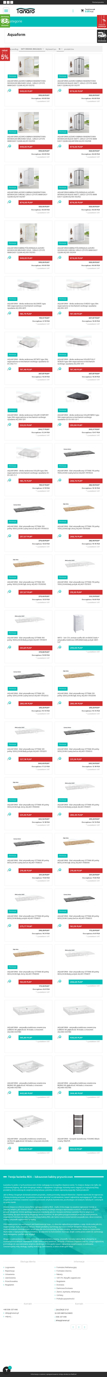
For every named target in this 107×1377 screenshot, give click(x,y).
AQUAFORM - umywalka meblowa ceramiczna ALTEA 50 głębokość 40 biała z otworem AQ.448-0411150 (28, 1141)
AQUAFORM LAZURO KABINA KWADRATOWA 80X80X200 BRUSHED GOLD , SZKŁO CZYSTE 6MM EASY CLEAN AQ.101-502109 (26, 139)
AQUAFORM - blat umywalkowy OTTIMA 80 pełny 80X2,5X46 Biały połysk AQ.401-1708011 (28, 917)
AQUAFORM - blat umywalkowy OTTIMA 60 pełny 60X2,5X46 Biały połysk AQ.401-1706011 (78, 973)
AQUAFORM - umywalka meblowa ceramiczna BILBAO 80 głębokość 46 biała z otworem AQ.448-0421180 (26, 1085)
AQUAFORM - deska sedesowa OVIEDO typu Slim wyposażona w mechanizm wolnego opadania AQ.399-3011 (78, 306)
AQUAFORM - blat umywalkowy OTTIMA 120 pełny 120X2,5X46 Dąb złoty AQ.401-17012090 (77, 694)
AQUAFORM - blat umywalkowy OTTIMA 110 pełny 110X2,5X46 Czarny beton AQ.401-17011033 (78, 472)
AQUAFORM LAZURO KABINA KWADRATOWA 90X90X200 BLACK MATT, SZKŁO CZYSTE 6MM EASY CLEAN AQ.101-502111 (77, 83)
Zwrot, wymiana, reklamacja (68, 1291)
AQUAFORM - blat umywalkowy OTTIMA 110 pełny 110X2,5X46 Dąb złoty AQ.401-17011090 (78, 527)
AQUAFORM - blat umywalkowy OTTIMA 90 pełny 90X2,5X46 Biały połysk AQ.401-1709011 (78, 806)
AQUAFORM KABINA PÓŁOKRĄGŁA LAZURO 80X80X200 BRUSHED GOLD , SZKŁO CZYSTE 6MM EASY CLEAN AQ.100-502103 (26, 250)
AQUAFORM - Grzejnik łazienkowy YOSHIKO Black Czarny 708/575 (78, 1140)
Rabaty (60, 1274)
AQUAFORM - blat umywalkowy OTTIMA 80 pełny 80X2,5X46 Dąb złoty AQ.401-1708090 (78, 861)
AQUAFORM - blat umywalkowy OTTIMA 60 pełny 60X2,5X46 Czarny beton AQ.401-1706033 (78, 917)
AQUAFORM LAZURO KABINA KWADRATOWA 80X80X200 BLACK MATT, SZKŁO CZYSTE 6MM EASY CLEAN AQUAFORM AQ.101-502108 (77, 139)
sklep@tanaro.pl (12, 1313)
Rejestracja (9, 1271)
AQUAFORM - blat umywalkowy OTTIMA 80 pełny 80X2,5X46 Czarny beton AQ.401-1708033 (28, 861)
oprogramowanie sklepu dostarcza (58, 1374)
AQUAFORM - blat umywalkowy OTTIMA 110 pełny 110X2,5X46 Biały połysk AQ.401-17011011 (78, 583)
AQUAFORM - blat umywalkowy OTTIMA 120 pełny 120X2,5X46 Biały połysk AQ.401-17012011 (27, 750)
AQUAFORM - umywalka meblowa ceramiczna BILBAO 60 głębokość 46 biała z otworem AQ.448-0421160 (77, 1085)
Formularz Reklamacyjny (67, 1267)
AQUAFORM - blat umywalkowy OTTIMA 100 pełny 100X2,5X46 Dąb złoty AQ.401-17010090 (26, 583)
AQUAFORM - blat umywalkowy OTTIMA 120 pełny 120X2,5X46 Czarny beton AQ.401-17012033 (27, 694)
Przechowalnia (11, 1281)
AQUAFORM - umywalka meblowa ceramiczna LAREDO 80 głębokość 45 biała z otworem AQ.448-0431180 (26, 1030)
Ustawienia (9, 1274)
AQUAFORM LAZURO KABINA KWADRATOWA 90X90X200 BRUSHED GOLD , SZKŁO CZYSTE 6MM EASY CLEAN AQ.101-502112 (26, 83)
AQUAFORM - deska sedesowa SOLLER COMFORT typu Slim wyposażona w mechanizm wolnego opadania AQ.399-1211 (28, 417)
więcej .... (8, 1316)
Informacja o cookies (38, 1374)
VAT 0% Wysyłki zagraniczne (69, 1278)
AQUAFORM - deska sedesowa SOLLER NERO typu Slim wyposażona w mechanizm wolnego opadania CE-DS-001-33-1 (78, 417)
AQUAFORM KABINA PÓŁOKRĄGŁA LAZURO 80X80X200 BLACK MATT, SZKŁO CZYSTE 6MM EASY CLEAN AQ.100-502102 (77, 194)
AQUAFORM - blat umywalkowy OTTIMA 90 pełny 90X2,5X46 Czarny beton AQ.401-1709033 (78, 750)
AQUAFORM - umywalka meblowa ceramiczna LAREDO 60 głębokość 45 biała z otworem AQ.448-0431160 (77, 1030)
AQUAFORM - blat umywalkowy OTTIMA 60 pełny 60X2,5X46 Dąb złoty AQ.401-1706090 (28, 973)
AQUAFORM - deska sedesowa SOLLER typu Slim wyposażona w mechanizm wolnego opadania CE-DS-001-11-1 (28, 473)
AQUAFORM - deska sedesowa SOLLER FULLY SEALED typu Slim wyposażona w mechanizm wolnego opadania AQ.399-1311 (76, 362)
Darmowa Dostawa (65, 1288)
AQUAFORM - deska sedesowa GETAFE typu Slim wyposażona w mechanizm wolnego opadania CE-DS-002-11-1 (28, 362)
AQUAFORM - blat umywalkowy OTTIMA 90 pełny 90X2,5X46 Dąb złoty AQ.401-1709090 (28, 806)
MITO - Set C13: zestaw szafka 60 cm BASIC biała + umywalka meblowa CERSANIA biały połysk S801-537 (78, 640)
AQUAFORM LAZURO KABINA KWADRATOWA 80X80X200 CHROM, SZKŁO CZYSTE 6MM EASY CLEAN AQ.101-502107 (27, 194)
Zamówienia (10, 1278)
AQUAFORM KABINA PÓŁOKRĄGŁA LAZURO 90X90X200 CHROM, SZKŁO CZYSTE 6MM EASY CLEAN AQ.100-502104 (78, 250)
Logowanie (10, 1267)
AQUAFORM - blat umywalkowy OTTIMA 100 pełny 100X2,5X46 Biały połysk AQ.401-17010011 (27, 639)
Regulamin (9, 1285)
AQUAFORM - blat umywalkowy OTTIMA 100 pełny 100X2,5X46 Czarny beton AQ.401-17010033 (28, 527)
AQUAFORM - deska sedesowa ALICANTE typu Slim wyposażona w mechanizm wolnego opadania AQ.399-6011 (26, 306)
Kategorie (13, 21)
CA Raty (60, 1295)
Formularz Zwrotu (64, 1271)
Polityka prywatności (65, 1298)
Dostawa (60, 1285)
